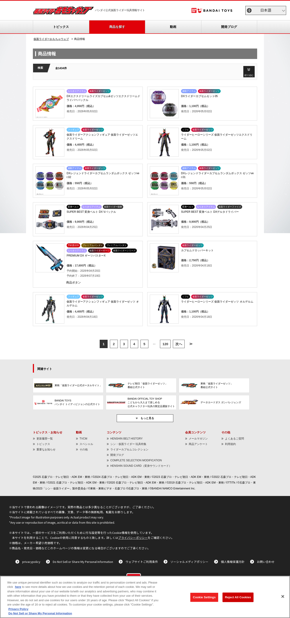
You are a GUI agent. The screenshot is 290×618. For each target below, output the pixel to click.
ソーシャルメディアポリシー (189, 561)
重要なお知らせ (46, 449)
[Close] (283, 596)
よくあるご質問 (234, 438)
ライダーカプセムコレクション (129, 449)
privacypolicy (31, 561)
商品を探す (117, 27)
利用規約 (230, 444)
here (18, 587)
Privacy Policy (18, 609)
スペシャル (86, 444)
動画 (173, 27)
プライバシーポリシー (133, 537)
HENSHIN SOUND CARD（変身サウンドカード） (141, 465)
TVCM (83, 438)
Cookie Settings (204, 597)
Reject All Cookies (238, 597)
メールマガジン (198, 438)
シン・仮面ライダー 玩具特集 (128, 444)
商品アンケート (198, 444)
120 (165, 344)
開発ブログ (229, 27)
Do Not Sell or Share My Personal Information (83, 561)
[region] (145, 597)
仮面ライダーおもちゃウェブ (51, 39)
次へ (178, 344)
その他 (84, 449)
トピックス (61, 27)
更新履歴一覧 (44, 438)
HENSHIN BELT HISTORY (126, 438)
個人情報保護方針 (232, 561)
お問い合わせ (266, 561)
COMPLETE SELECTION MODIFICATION (136, 460)
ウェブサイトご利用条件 (142, 561)
